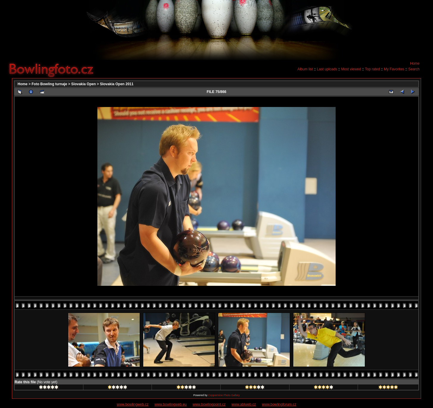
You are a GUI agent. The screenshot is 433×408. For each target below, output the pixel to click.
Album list (305, 69)
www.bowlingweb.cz (133, 404)
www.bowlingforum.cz (279, 404)
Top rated (372, 69)
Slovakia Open (83, 84)
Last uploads (327, 69)
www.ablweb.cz (244, 404)
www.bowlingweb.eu (171, 404)
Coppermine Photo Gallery (224, 395)
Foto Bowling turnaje (49, 84)
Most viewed (351, 69)
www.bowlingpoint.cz (209, 404)
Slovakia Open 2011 (116, 84)
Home (415, 63)
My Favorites (394, 69)
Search (414, 69)
